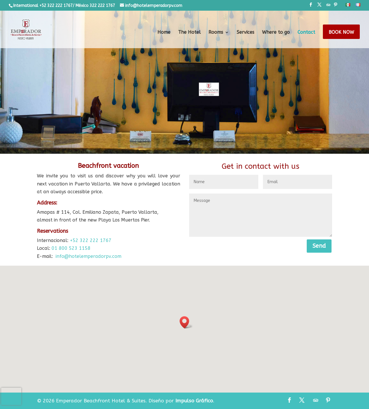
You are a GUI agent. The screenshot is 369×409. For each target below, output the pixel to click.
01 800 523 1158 (71, 248)
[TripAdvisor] (328, 6)
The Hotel (189, 32)
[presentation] (11, 396)
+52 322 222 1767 (91, 240)
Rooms (215, 32)
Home (163, 32)
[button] (186, 322)
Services (245, 32)
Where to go (276, 32)
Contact (306, 32)
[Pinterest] (336, 6)
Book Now (341, 32)
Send (319, 246)
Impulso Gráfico (194, 401)
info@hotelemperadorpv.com (88, 256)
